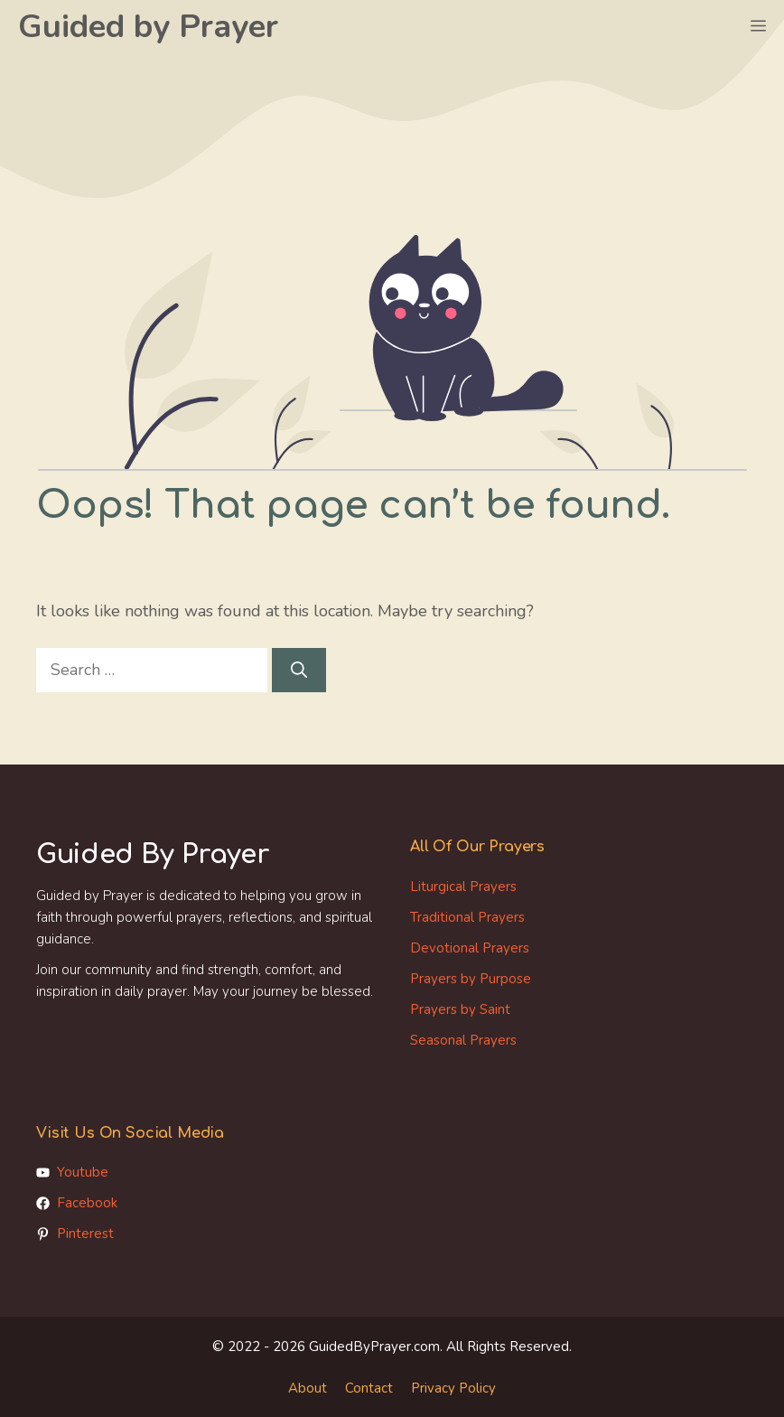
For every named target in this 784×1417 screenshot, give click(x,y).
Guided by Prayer (148, 27)
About (307, 1388)
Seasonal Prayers (463, 1040)
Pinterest (85, 1234)
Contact (369, 1388)
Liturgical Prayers (463, 886)
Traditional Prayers (467, 917)
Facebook (87, 1203)
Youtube (82, 1172)
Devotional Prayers (469, 948)
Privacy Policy (453, 1388)
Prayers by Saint (460, 1009)
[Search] (299, 670)
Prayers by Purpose (470, 979)
